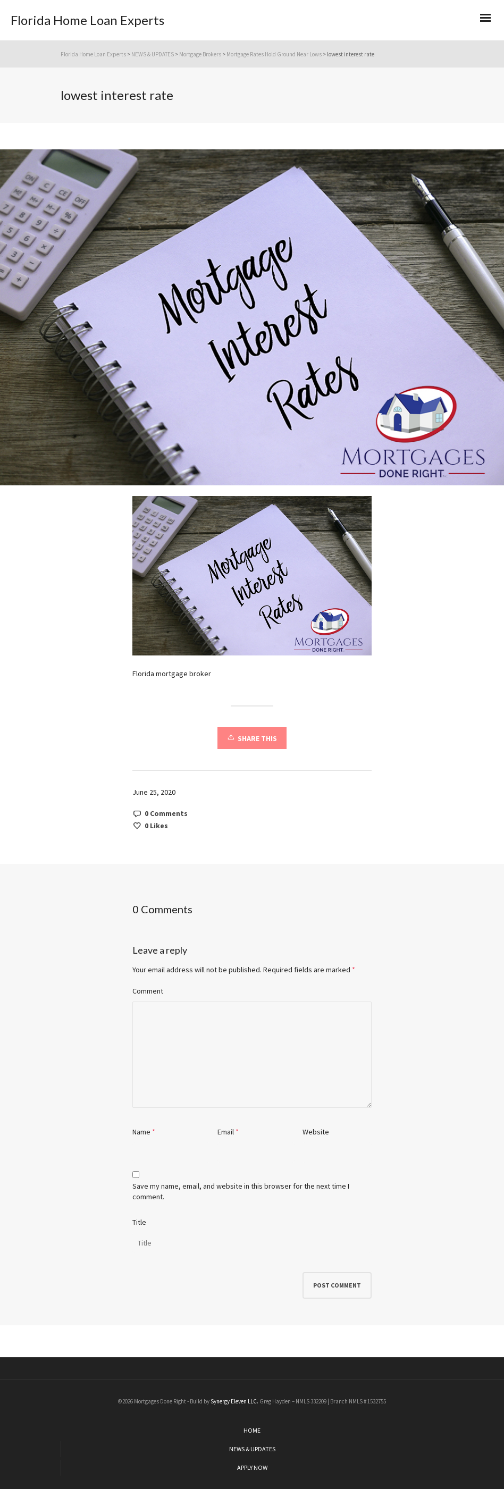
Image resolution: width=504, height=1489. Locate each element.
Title (139, 1222)
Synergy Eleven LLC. (235, 1401)
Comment (147, 991)
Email (225, 1132)
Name (141, 1132)
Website (316, 1132)
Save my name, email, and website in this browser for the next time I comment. (240, 1191)
